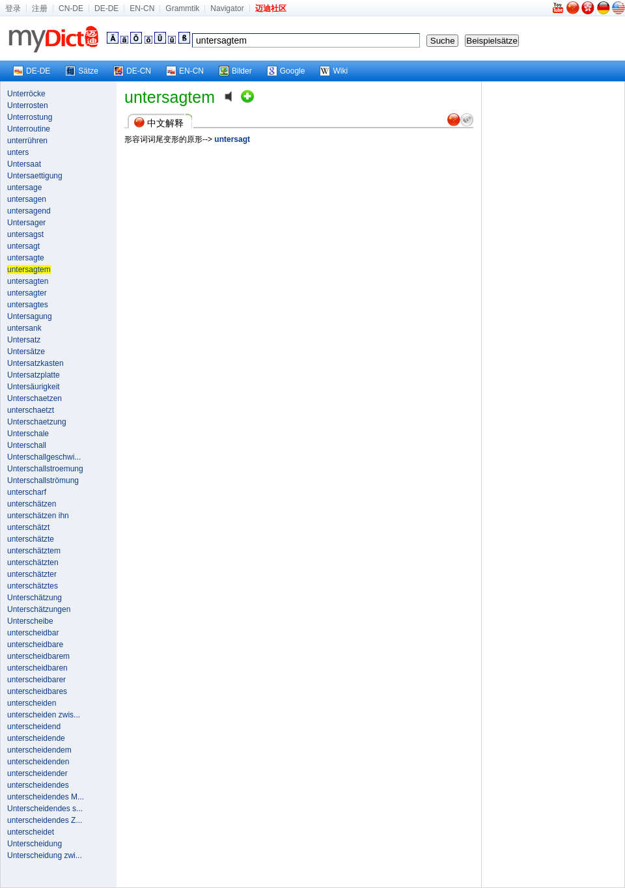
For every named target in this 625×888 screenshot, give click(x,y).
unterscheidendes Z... (44, 820)
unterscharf (26, 492)
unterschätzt (28, 527)
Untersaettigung (34, 175)
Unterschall (26, 445)
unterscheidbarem (38, 656)
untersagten (27, 281)
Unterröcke (26, 93)
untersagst (25, 234)
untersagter (27, 293)
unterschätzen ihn (38, 515)
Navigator (226, 8)
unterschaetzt (30, 410)
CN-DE (71, 8)
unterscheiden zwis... (43, 714)
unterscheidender (37, 773)
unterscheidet (30, 832)
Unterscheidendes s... (45, 808)
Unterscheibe (30, 621)
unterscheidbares (37, 691)
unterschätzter (32, 574)
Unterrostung (29, 117)
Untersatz (23, 339)
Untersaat (24, 164)
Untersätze (26, 351)
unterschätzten (33, 562)
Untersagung (29, 316)
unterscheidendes (38, 785)
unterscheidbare (35, 644)
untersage (24, 187)
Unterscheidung (34, 843)
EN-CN (142, 8)
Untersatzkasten (35, 363)
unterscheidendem (39, 750)
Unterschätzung (34, 597)
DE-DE (106, 8)
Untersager (26, 222)
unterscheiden (31, 703)
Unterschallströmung (43, 480)
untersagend (29, 210)
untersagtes (27, 304)
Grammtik (182, 8)
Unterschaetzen (34, 398)
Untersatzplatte (33, 375)
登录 (13, 8)
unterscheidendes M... (45, 796)
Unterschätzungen (38, 609)
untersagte (25, 257)
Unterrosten (27, 105)
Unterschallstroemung (45, 468)
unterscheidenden (38, 761)
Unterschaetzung (36, 421)
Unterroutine (28, 128)
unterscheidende (36, 738)
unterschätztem (34, 550)
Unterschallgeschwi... (44, 457)
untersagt (23, 246)
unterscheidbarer (36, 679)
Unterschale (28, 433)
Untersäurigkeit (33, 386)
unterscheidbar (33, 632)
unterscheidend (34, 726)
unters (18, 152)
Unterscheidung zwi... (44, 855)
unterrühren (27, 140)
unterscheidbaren (37, 668)
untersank (24, 328)
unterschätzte (30, 539)
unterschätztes (32, 585)
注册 (40, 8)
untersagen (26, 199)
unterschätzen (31, 503)
